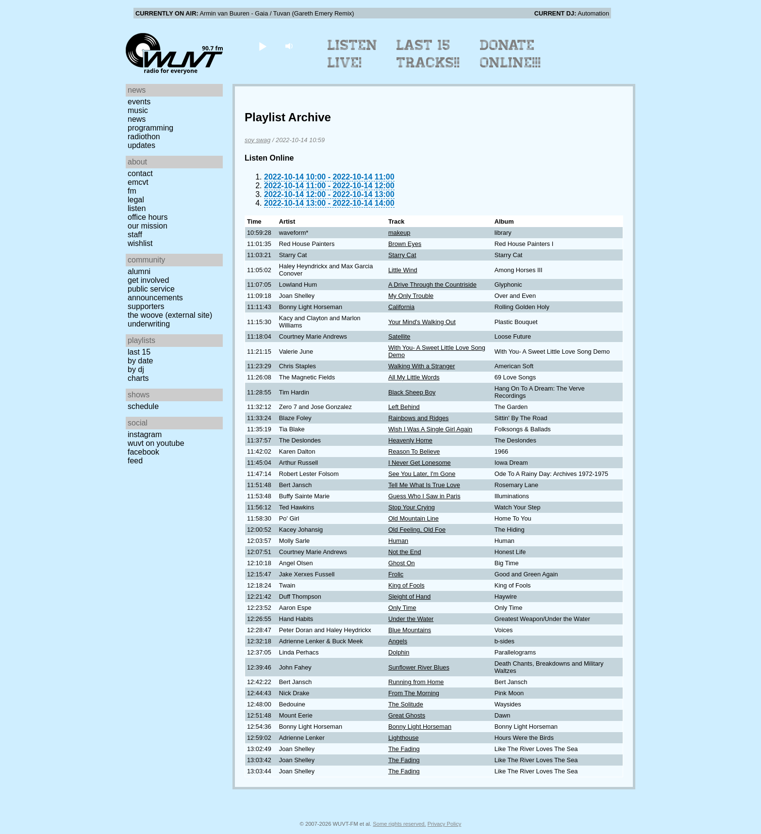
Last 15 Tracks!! (428, 53)
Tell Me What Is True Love (424, 485)
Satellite (399, 336)
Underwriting (149, 324)
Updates (141, 145)
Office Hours (147, 217)
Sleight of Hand (409, 596)
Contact (140, 173)
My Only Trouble (410, 295)
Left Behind (404, 406)
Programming (150, 128)
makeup (399, 232)
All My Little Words (414, 377)
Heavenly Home (410, 440)
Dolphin (398, 652)
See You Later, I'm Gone (421, 473)
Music (138, 110)
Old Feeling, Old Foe (417, 529)
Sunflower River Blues (418, 667)
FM (132, 191)
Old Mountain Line (413, 518)
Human (398, 540)
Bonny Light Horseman (419, 726)
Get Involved (148, 280)
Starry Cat (402, 255)
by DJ (136, 369)
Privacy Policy (445, 824)
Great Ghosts (406, 715)
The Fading (404, 748)
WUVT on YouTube (156, 443)
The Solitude (405, 704)
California (401, 307)
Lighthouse (403, 737)
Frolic (395, 574)
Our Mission (147, 226)
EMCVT (138, 182)
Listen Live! (353, 53)
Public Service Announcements (155, 293)
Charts (138, 378)
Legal (136, 200)
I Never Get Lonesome (419, 462)
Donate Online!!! (510, 53)
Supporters (146, 306)
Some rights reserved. (399, 824)
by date (140, 361)
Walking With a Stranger (421, 366)
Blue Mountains (409, 630)
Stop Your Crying (411, 507)
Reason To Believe (414, 451)
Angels (397, 641)
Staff (135, 234)
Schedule (143, 406)
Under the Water (410, 618)
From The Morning (413, 693)
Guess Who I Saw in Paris (424, 496)
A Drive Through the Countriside (432, 284)
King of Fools (406, 585)
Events (139, 102)
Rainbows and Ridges (418, 418)
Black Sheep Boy (411, 392)
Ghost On (401, 563)
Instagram (145, 434)
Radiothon (144, 136)
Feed (135, 461)
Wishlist (140, 243)
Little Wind (402, 270)
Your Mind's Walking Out (422, 322)
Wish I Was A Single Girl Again (430, 429)
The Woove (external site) (170, 315)
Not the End (404, 552)
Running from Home (416, 682)
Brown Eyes (404, 243)
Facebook (143, 452)
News (137, 119)
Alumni (139, 271)
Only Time (402, 607)
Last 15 (139, 352)
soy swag (257, 140)
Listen (137, 208)
